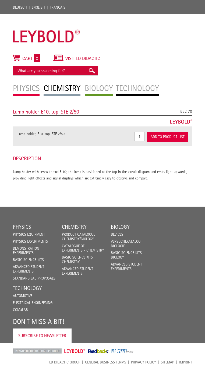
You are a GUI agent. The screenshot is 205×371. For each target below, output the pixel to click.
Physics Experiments (30, 241)
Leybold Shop (74, 351)
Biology (120, 227)
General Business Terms (105, 362)
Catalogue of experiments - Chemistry (83, 248)
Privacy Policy (143, 362)
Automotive (22, 296)
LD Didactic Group (64, 362)
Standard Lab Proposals (34, 278)
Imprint (185, 362)
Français (57, 7)
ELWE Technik (122, 351)
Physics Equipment (29, 234)
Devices (117, 234)
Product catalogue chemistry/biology (78, 236)
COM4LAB (20, 310)
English (38, 7)
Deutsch (20, 7)
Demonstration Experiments (26, 250)
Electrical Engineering (32, 303)
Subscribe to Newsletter (42, 335)
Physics (22, 227)
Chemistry (74, 227)
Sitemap (167, 362)
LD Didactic (37, 351)
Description (27, 158)
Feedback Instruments (98, 351)
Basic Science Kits (28, 259)
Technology (27, 288)
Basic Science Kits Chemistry (77, 259)
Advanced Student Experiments (28, 268)
